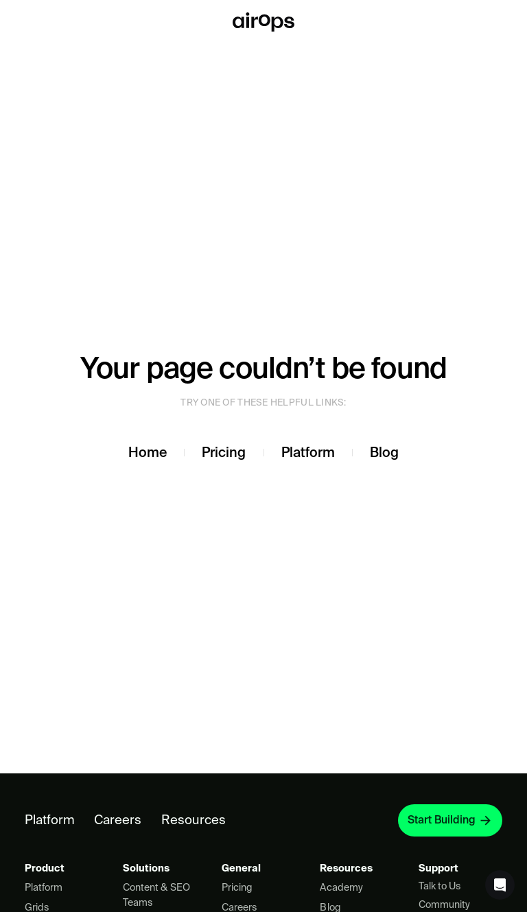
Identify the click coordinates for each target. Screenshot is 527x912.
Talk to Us (439, 886)
